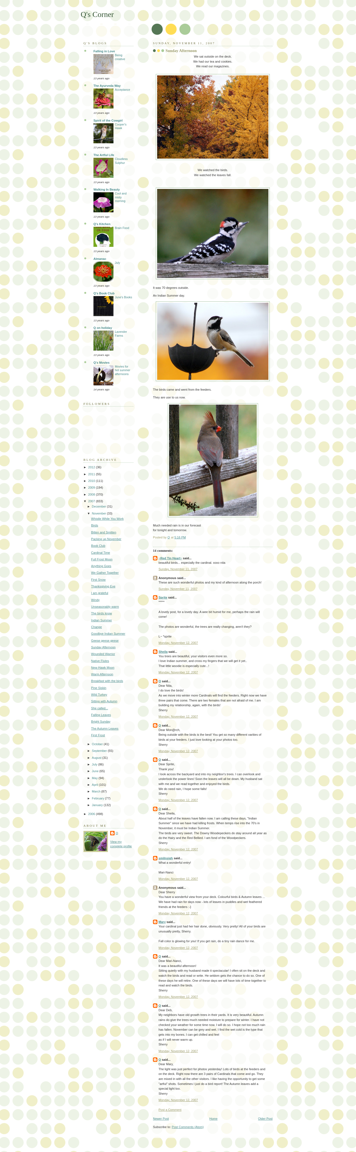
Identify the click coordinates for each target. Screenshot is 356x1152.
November (99, 513)
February (98, 798)
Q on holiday (102, 327)
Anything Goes (101, 566)
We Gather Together (105, 572)
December (99, 506)
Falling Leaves (101, 715)
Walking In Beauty (106, 189)
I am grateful (99, 593)
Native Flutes (100, 661)
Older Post (265, 1118)
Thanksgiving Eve (103, 586)
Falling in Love (104, 51)
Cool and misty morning (121, 197)
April (95, 784)
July (117, 262)
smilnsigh (166, 858)
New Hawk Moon (103, 667)
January (97, 805)
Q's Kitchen (101, 224)
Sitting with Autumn (104, 701)
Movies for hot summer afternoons (122, 370)
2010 (92, 481)
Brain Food (122, 228)
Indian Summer (101, 620)
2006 (92, 814)
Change (96, 627)
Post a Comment (170, 1109)
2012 (92, 467)
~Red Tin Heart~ (170, 558)
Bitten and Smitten (103, 532)
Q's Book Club (104, 293)
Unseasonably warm (105, 606)
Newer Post (161, 1118)
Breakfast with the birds (107, 681)
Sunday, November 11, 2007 (178, 569)
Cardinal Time (100, 552)
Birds (94, 525)
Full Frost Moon (102, 559)
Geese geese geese (105, 640)
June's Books (123, 297)
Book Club (98, 545)
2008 (92, 494)
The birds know (101, 613)
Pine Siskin (99, 688)
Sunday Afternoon (103, 647)
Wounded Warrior (103, 654)
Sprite (163, 597)
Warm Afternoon (102, 674)
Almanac (99, 258)
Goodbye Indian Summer (108, 633)
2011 (92, 474)
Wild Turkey (99, 694)
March (96, 791)
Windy (95, 600)
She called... (99, 708)
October (97, 744)
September (100, 750)
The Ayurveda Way (107, 85)
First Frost (98, 735)
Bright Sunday (100, 721)
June (95, 771)
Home (213, 1118)
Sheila (163, 651)
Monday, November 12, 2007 (178, 642)
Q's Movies (101, 362)
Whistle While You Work (107, 518)
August (97, 757)
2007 (92, 501)
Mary (162, 922)
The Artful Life (103, 155)
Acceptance (122, 89)
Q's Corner (97, 14)
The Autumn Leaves (104, 728)
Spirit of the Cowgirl (108, 120)
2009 (92, 487)
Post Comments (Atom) (188, 1127)
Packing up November (106, 539)
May (95, 778)
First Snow (98, 579)
